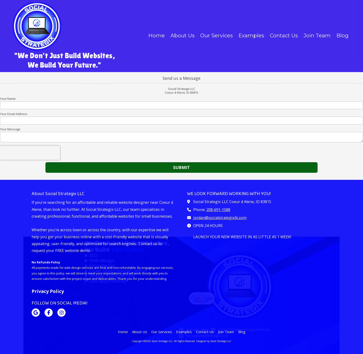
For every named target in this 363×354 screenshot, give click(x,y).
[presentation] (30, 153)
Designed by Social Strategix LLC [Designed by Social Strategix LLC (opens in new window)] (213, 341)
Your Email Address (13, 114)
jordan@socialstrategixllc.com (220, 217)
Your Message (10, 129)
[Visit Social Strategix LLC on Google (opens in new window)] (36, 312)
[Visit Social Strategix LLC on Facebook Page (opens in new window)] (48, 312)
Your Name (8, 98)
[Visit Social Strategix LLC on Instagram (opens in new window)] (61, 312)
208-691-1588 (218, 209)
